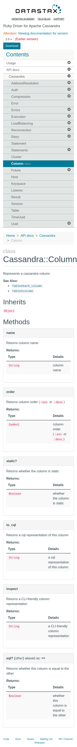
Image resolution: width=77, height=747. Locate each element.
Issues (30, 739)
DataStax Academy (23, 19)
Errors (41, 110)
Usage (38, 63)
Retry (41, 137)
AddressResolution (41, 83)
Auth (41, 90)
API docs (38, 70)
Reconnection (41, 130)
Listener (17, 190)
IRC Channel (66, 739)
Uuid (41, 224)
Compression (41, 96)
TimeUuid (18, 217)
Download (12, 45)
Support (59, 19)
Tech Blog (44, 19)
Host (14, 177)
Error (15, 103)
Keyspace (18, 183)
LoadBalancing (41, 123)
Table (15, 210)
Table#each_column (27, 286)
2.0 (9, 39)
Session (17, 204)
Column (21, 163)
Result (15, 197)
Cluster (16, 157)
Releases (40, 742)
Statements (41, 150)
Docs (18, 739)
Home (10, 235)
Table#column (22, 291)
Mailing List (46, 739)
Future (41, 170)
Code (6, 739)
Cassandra (40, 76)
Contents (17, 54)
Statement (18, 143)
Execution (41, 116)
